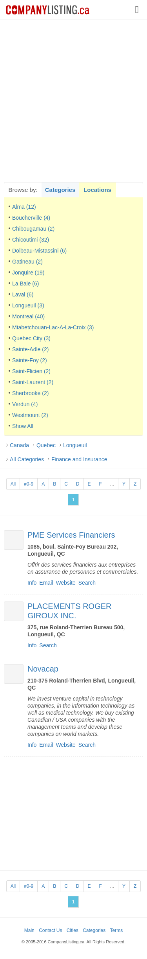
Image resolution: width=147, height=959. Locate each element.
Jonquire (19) (28, 272)
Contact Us (50, 930)
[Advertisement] (73, 100)
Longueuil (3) (28, 305)
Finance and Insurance (79, 459)
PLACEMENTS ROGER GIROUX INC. (69, 611)
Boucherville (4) (31, 218)
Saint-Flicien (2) (31, 371)
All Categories (27, 459)
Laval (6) (22, 294)
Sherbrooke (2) (30, 393)
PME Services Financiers (71, 535)
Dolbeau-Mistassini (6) (39, 250)
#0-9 (28, 484)
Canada (19, 445)
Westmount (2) (30, 415)
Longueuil (75, 445)
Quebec (46, 445)
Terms (116, 930)
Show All (22, 426)
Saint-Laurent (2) (32, 382)
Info (31, 583)
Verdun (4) (25, 404)
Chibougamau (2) (33, 229)
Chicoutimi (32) (30, 240)
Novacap (42, 669)
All (13, 484)
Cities (72, 930)
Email (46, 583)
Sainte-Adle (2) (30, 349)
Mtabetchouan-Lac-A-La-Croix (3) (53, 327)
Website (65, 583)
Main (29, 930)
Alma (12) (24, 207)
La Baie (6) (25, 283)
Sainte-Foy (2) (29, 360)
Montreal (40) (28, 316)
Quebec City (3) (31, 338)
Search (87, 583)
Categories (60, 189)
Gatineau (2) (27, 261)
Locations (97, 189)
